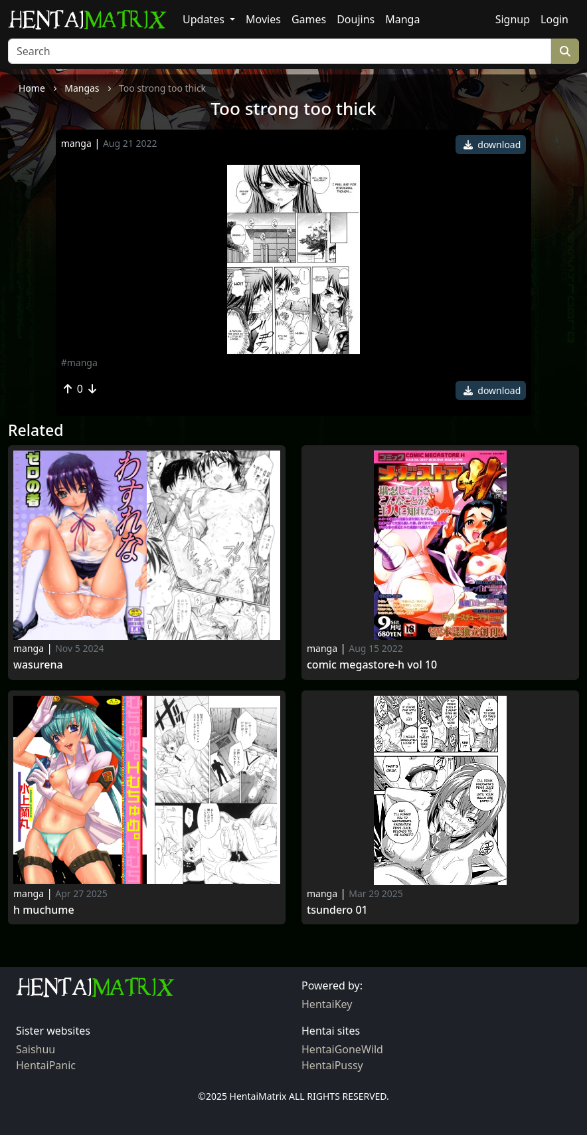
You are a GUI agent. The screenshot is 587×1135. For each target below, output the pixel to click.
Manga (402, 19)
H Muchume (43, 910)
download (492, 144)
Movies (263, 19)
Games (309, 19)
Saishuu (35, 1049)
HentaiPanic (46, 1065)
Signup (512, 19)
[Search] (279, 51)
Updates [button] (205, 19)
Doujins (356, 19)
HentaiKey (326, 1004)
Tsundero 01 (337, 910)
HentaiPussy (332, 1065)
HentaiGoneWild (342, 1049)
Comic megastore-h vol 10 (372, 665)
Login (554, 19)
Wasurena (38, 665)
